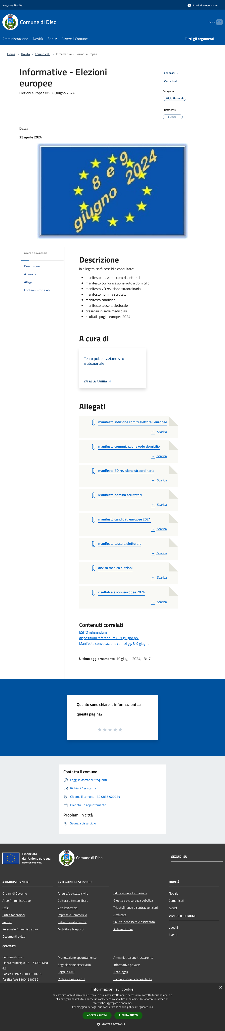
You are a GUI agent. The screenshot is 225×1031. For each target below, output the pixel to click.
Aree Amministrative (16, 900)
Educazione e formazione (130, 893)
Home (11, 54)
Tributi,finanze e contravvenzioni (135, 907)
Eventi (173, 934)
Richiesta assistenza (71, 979)
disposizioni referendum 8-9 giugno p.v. (109, 638)
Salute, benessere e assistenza (134, 921)
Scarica (158, 431)
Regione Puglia (12, 5)
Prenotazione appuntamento (77, 957)
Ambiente (120, 914)
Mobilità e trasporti (71, 929)
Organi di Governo (14, 893)
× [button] (220, 987)
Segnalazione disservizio (74, 964)
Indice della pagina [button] (35, 253)
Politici (7, 922)
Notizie (173, 893)
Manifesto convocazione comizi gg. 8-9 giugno (114, 643)
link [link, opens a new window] (151, 1007)
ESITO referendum (93, 632)
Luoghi (173, 927)
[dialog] (112, 1007)
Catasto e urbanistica (72, 922)
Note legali (120, 971)
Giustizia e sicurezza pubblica (133, 900)
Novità (25, 54)
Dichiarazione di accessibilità (132, 979)
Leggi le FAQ (66, 971)
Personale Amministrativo (20, 929)
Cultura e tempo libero (73, 900)
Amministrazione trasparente (133, 957)
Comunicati (42, 54)
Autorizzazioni (123, 929)
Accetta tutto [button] (97, 1015)
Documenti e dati (14, 936)
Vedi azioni (173, 81)
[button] (112, 1024)
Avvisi (173, 907)
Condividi (172, 73)
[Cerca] (218, 22)
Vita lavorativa (68, 907)
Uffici (5, 907)
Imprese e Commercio (72, 914)
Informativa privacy (126, 964)
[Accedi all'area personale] (202, 5)
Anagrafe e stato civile (73, 893)
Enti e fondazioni (13, 914)
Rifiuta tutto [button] (128, 1015)
